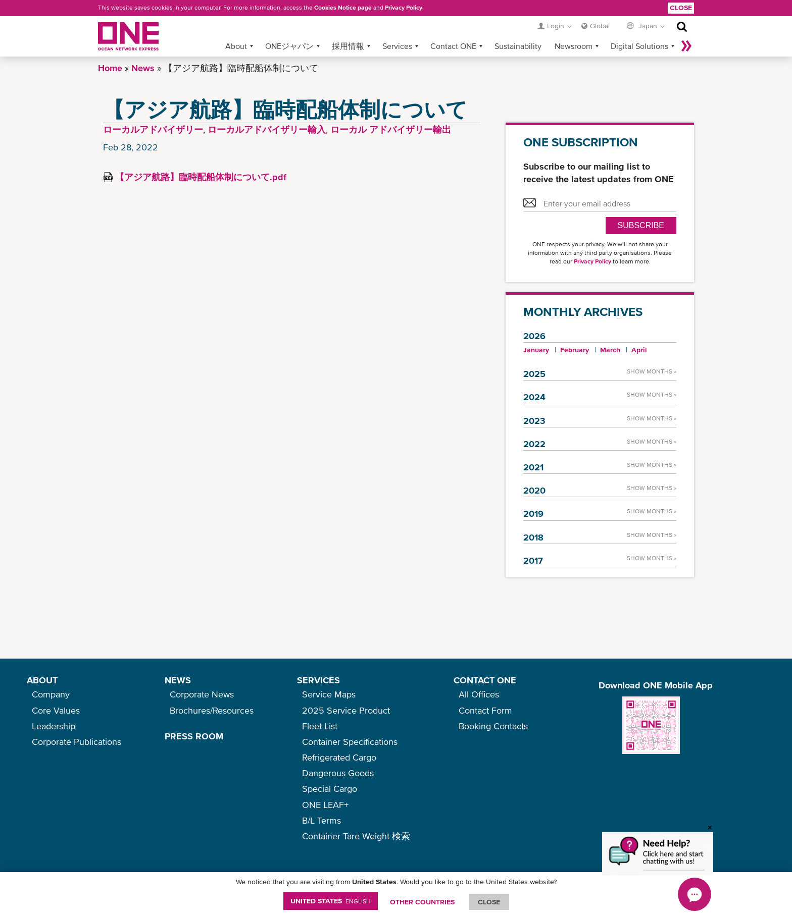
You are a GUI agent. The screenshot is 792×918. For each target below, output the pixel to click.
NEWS (178, 680)
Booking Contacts (493, 726)
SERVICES (318, 680)
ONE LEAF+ (325, 804)
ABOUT (42, 680)
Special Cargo (329, 788)
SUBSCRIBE (641, 225)
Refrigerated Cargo (339, 757)
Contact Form (485, 710)
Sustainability (517, 45)
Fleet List (319, 726)
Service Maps (329, 694)
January (536, 350)
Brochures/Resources (212, 710)
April (639, 350)
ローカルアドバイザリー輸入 (267, 129)
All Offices (479, 694)
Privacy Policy (403, 7)
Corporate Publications (76, 741)
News (143, 68)
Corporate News (202, 694)
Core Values (56, 710)
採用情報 (348, 45)
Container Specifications (350, 741)
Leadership (53, 726)
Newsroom (573, 45)
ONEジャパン (289, 45)
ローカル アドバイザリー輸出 (390, 129)
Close (681, 8)
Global (600, 26)
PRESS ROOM (194, 736)
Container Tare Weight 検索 (356, 836)
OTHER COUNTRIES (422, 902)
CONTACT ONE (485, 680)
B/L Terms (321, 820)
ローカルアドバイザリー (153, 129)
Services (397, 45)
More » (686, 46)
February (574, 350)
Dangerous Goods (338, 773)
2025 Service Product (346, 710)
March (610, 350)
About (236, 45)
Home (110, 68)
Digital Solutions (639, 45)
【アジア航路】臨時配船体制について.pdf (200, 177)
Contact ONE (453, 45)
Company (51, 694)
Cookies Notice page (343, 7)
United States (330, 901)
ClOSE (489, 902)
